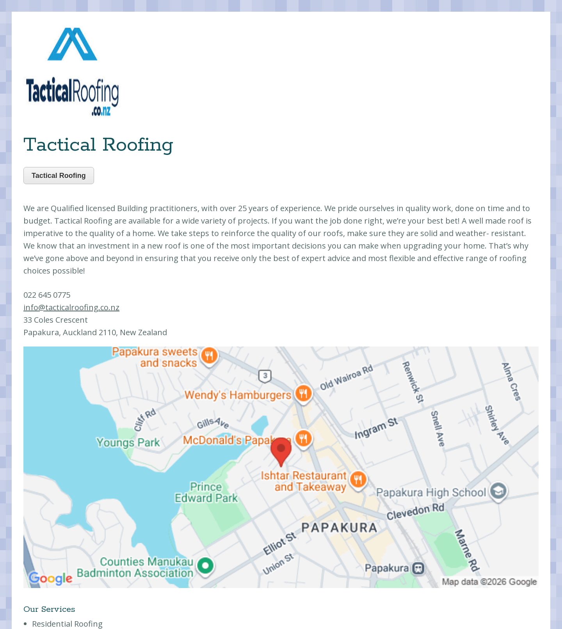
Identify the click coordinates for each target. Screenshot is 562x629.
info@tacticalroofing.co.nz (71, 307)
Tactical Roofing (59, 175)
